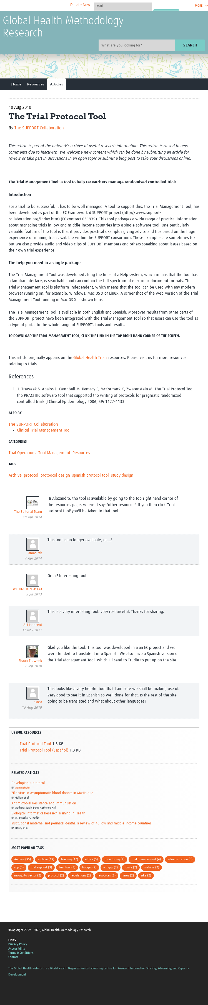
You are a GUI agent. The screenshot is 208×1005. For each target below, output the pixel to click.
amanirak (35, 553)
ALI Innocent (32, 625)
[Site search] (137, 45)
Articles (56, 84)
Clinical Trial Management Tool (44, 430)
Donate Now (80, 5)
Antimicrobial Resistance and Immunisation (43, 803)
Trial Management (54, 453)
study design (122, 475)
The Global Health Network (44, 5)
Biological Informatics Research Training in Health (48, 813)
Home (16, 84)
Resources (35, 84)
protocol (31, 475)
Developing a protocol (28, 783)
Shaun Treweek (30, 661)
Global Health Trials (90, 358)
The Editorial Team (28, 512)
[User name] (123, 6)
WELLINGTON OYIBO (27, 589)
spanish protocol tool (90, 475)
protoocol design (55, 475)
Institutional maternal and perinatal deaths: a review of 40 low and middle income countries (81, 823)
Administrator (22, 787)
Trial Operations (22, 453)
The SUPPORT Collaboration (39, 128)
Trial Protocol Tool (35, 744)
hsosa (38, 702)
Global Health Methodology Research (63, 27)
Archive (15, 475)
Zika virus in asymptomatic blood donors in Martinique (52, 793)
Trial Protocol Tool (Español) (44, 750)
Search (190, 45)
